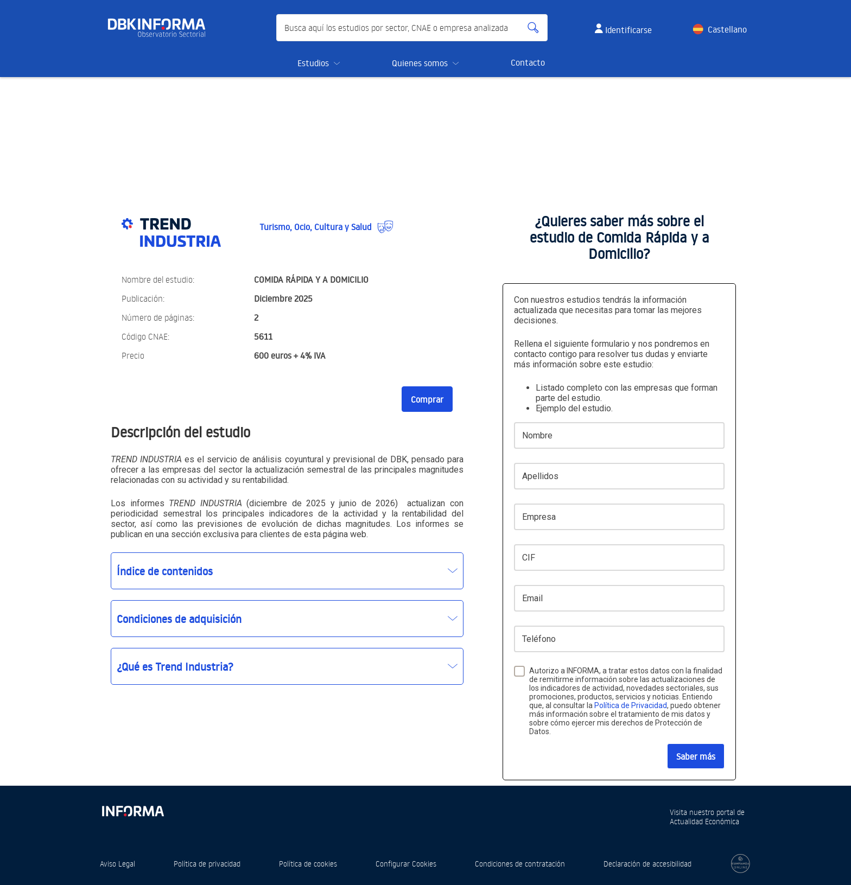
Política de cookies (308, 863)
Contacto (528, 62)
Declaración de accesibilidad (647, 863)
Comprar (427, 399)
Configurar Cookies (406, 863)
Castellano (727, 29)
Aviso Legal (117, 863)
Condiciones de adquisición (179, 619)
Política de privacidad (207, 863)
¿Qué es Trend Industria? (175, 666)
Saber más (695, 756)
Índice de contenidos (165, 571)
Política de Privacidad (630, 705)
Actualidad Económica (704, 821)
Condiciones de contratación (520, 863)
